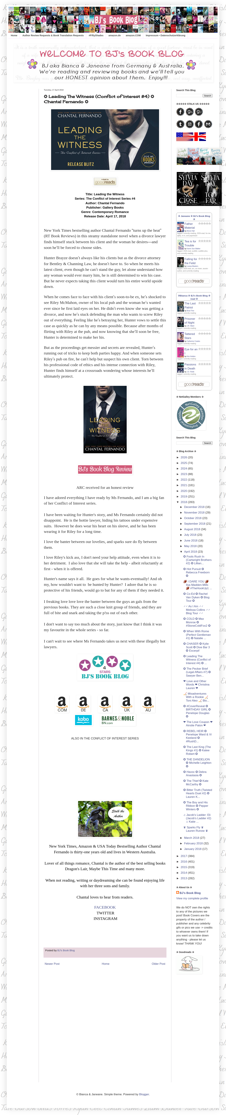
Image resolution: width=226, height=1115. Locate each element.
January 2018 (193, 849)
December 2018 (194, 507)
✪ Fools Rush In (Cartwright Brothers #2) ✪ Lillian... (197, 560)
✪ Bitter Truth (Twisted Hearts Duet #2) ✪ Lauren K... (197, 793)
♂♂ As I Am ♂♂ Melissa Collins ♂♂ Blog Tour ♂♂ (196, 610)
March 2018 (192, 837)
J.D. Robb (190, 372)
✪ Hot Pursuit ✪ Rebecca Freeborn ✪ (196, 572)
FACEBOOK (105, 907)
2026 (184, 457)
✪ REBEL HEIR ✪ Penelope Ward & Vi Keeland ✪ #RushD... (197, 736)
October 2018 (193, 518)
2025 (184, 463)
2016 (184, 861)
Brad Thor (190, 311)
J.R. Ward (190, 326)
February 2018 (194, 843)
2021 (184, 485)
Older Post (158, 963)
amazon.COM (133, 35)
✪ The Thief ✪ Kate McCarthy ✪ (195, 782)
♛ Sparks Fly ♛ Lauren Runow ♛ (195, 829)
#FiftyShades (96, 35)
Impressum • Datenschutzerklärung (165, 35)
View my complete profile (192, 898)
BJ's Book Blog (190, 893)
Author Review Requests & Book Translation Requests (53, 35)
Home (14, 35)
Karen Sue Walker (193, 249)
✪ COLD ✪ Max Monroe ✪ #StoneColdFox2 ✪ (196, 622)
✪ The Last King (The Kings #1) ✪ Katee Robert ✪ (197, 750)
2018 (184, 502)
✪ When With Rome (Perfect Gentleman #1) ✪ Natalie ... (197, 635)
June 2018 (191, 540)
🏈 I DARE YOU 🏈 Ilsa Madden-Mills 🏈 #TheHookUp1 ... (197, 585)
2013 (184, 878)
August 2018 (192, 529)
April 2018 (191, 551)
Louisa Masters (192, 266)
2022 (184, 479)
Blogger (144, 1094)
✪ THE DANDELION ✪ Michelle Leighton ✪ (197, 763)
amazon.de (114, 35)
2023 (184, 474)
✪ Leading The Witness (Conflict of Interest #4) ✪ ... (196, 660)
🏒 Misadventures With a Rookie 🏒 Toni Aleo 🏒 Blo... (196, 697)
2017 (184, 856)
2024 (184, 468)
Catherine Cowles (193, 341)
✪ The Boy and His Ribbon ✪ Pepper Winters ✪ (195, 806)
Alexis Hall (191, 231)
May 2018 (190, 546)
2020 (184, 491)
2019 (184, 496)
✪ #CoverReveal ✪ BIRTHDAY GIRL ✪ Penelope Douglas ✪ (197, 711)
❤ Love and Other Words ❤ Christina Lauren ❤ (196, 685)
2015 (184, 867)
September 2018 (195, 523)
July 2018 (190, 534)
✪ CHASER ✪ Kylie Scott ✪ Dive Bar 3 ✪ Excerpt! (196, 647)
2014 (184, 872)
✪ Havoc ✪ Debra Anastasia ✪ (194, 773)
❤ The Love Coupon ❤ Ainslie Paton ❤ (197, 723)
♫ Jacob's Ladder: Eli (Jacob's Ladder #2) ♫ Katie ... (197, 818)
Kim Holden (191, 356)
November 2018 (194, 512)
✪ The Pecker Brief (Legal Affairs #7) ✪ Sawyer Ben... (197, 672)
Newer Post (52, 963)
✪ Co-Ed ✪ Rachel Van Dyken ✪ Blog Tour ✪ (196, 597)
